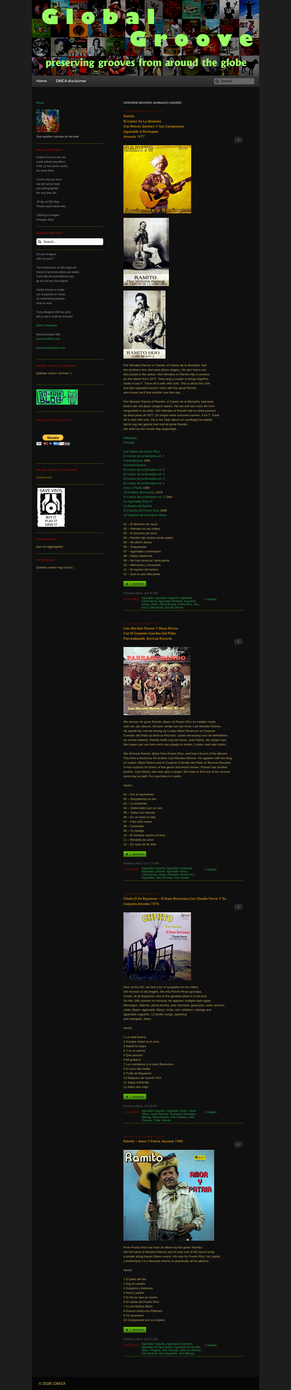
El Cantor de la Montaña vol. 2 (144, 497)
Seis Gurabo (181, 877)
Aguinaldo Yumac (177, 871)
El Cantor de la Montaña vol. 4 (144, 483)
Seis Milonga (186, 1353)
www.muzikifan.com (48, 338)
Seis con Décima (190, 1350)
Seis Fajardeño (168, 1353)
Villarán (166, 1120)
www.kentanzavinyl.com (50, 347)
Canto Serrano (159, 1114)
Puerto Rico (185, 604)
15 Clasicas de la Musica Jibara (145, 515)
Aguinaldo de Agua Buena (157, 1347)
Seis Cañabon (179, 1117)
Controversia (149, 874)
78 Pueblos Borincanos (139, 492)
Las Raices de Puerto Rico (141, 451)
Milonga (146, 1117)
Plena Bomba (168, 604)
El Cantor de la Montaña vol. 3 (144, 478)
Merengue (189, 1114)
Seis (195, 604)
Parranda (173, 874)
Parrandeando (133, 460)
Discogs (128, 442)
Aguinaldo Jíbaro (177, 1110)
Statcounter (44, 477)
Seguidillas (148, 877)
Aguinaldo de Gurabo (187, 1347)
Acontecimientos (134, 465)
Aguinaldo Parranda (170, 601)
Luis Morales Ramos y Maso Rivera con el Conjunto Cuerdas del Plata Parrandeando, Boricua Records (150, 633)
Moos (40, 102)
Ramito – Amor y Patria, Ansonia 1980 (153, 1141)
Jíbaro (154, 604)
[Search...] (69, 241)
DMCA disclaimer (46, 325)
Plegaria (156, 1350)
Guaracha (176, 1114)
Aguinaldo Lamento (153, 871)
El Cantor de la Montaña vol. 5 (144, 469)
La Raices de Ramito (137, 506)
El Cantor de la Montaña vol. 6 (144, 474)
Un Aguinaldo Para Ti (137, 501)
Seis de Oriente (174, 607)
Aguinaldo (147, 598)
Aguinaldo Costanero (179, 868)
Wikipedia (130, 438)
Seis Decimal (149, 1353)
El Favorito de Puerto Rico (141, 510)
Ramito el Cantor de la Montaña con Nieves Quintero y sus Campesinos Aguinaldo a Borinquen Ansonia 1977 (153, 126)
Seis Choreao (164, 877)
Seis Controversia (152, 607)
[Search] (234, 81)
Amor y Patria (132, 488)
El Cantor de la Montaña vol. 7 (144, 456)
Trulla (156, 1120)
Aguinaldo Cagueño (167, 598)
